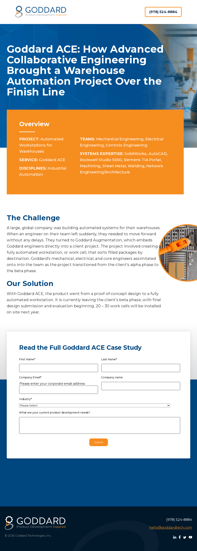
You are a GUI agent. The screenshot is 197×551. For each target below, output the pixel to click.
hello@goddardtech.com (170, 527)
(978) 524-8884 (163, 12)
